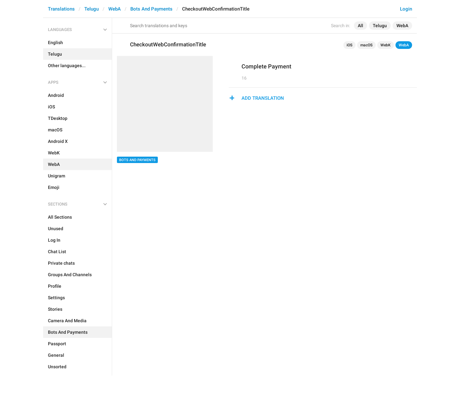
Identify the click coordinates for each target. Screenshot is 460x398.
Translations (61, 9)
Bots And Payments (151, 9)
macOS (366, 45)
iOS (349, 45)
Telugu (91, 9)
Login (406, 9)
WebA (114, 9)
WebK (385, 45)
